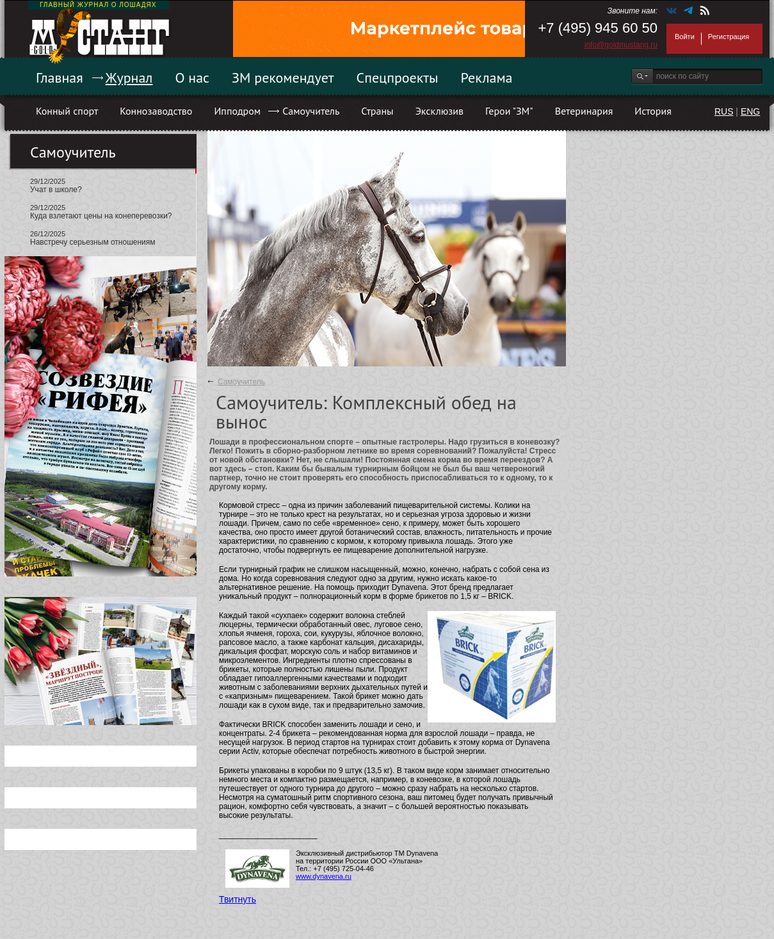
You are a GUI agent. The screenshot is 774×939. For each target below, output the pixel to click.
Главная (59, 77)
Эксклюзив (439, 110)
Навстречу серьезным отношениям (93, 242)
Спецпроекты (398, 77)
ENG (750, 111)
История (653, 110)
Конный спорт (67, 110)
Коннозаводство (156, 110)
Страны (377, 110)
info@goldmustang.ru (621, 44)
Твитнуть (237, 899)
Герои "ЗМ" (509, 110)
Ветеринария (584, 110)
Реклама (487, 77)
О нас (192, 77)
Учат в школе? (56, 189)
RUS (724, 111)
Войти (685, 36)
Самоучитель (310, 110)
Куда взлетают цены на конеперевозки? (101, 215)
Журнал (129, 77)
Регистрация (728, 36)
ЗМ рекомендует (283, 77)
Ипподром (237, 110)
